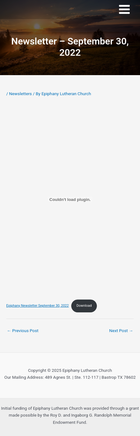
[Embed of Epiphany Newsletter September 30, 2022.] (70, 199)
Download (84, 306)
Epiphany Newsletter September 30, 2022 (37, 306)
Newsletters (20, 93)
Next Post (121, 330)
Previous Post (22, 330)
